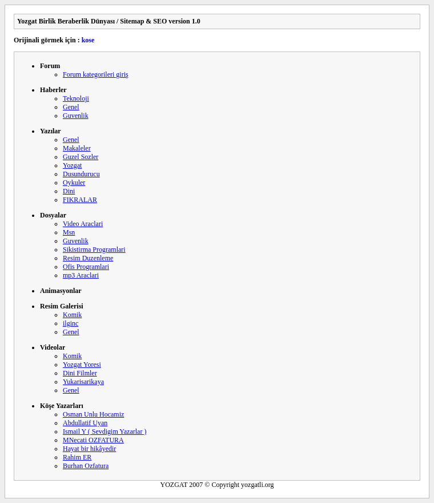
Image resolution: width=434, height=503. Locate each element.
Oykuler (74, 183)
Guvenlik (76, 116)
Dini (69, 191)
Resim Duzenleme (88, 258)
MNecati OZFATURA (93, 440)
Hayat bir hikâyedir (89, 449)
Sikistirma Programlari (94, 249)
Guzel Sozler (80, 157)
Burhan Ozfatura (85, 466)
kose (88, 40)
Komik (72, 315)
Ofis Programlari (86, 267)
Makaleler (77, 148)
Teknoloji (76, 98)
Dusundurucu (81, 174)
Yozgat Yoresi (82, 365)
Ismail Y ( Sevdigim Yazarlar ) (104, 431)
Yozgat (72, 165)
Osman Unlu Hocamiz (93, 414)
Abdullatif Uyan (85, 423)
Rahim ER (77, 457)
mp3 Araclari (81, 275)
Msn (69, 232)
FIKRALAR (80, 200)
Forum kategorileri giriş (95, 74)
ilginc (70, 323)
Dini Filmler (80, 373)
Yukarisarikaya (83, 382)
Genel (71, 107)
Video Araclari (83, 224)
